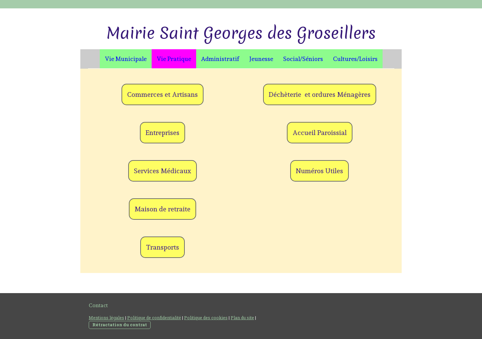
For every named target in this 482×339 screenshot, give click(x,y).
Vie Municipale (126, 58)
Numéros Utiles (319, 171)
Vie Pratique (174, 58)
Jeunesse (261, 58)
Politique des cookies (206, 317)
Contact (98, 305)
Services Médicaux (162, 171)
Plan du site (242, 317)
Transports (162, 247)
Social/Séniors (303, 58)
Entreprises (162, 133)
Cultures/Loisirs (355, 58)
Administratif (220, 58)
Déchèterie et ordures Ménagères (320, 94)
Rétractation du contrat (119, 324)
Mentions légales (106, 317)
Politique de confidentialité (154, 317)
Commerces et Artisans (162, 94)
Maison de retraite (162, 209)
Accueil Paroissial (320, 133)
